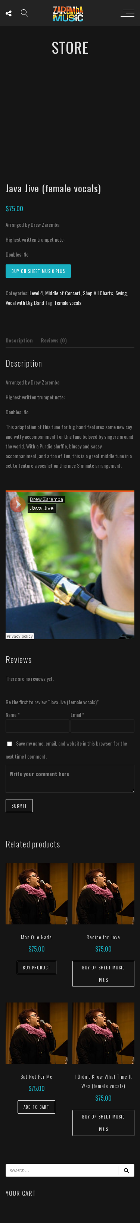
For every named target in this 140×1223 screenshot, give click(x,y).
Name (13, 714)
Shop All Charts (98, 293)
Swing (121, 293)
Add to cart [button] (36, 1107)
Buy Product (36, 968)
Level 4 (36, 293)
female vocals (68, 302)
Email (77, 714)
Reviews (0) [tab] (54, 340)
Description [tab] (19, 340)
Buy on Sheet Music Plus (38, 271)
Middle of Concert (63, 293)
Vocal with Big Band (25, 302)
